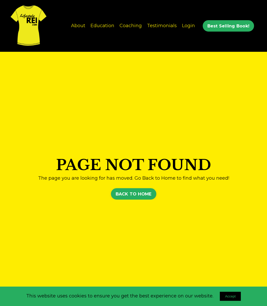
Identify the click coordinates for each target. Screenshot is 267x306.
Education (102, 25)
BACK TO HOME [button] (134, 193)
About (78, 25)
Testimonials (162, 25)
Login (188, 25)
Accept (230, 296)
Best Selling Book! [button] (228, 25)
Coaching (131, 25)
